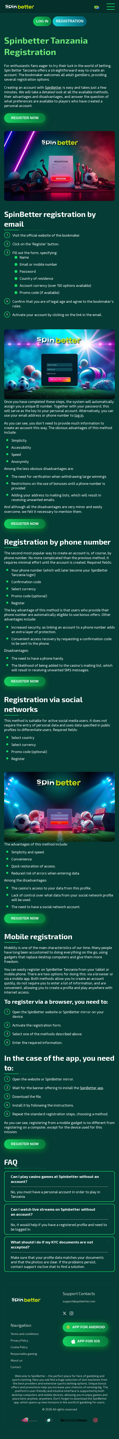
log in (79, 415)
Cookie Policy (19, 1347)
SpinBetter (53, 87)
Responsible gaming (24, 1353)
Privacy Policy (19, 1340)
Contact (16, 1367)
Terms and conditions (25, 1334)
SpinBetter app (91, 1088)
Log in (42, 21)
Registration (69, 21)
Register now (24, 118)
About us (17, 1360)
